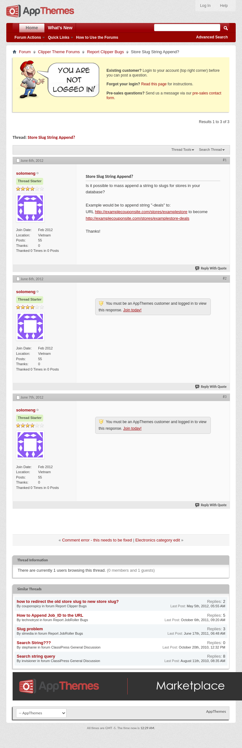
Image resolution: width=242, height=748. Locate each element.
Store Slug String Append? (51, 137)
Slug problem (30, 628)
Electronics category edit (157, 540)
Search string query (36, 656)
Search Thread (210, 149)
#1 (225, 160)
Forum (25, 51)
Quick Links (58, 37)
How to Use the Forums (97, 37)
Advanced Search (212, 37)
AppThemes (216, 711)
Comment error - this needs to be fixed (97, 540)
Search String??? (34, 642)
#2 (225, 278)
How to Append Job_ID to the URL (50, 615)
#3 (225, 396)
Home (32, 27)
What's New (60, 27)
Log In (205, 5)
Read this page (154, 84)
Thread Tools (181, 149)
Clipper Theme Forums (59, 51)
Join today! (132, 310)
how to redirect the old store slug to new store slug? (68, 601)
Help (224, 5)
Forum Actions (27, 37)
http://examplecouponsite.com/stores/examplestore (141, 211)
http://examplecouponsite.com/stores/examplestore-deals (137, 218)
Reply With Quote (211, 268)
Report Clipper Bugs (105, 51)
